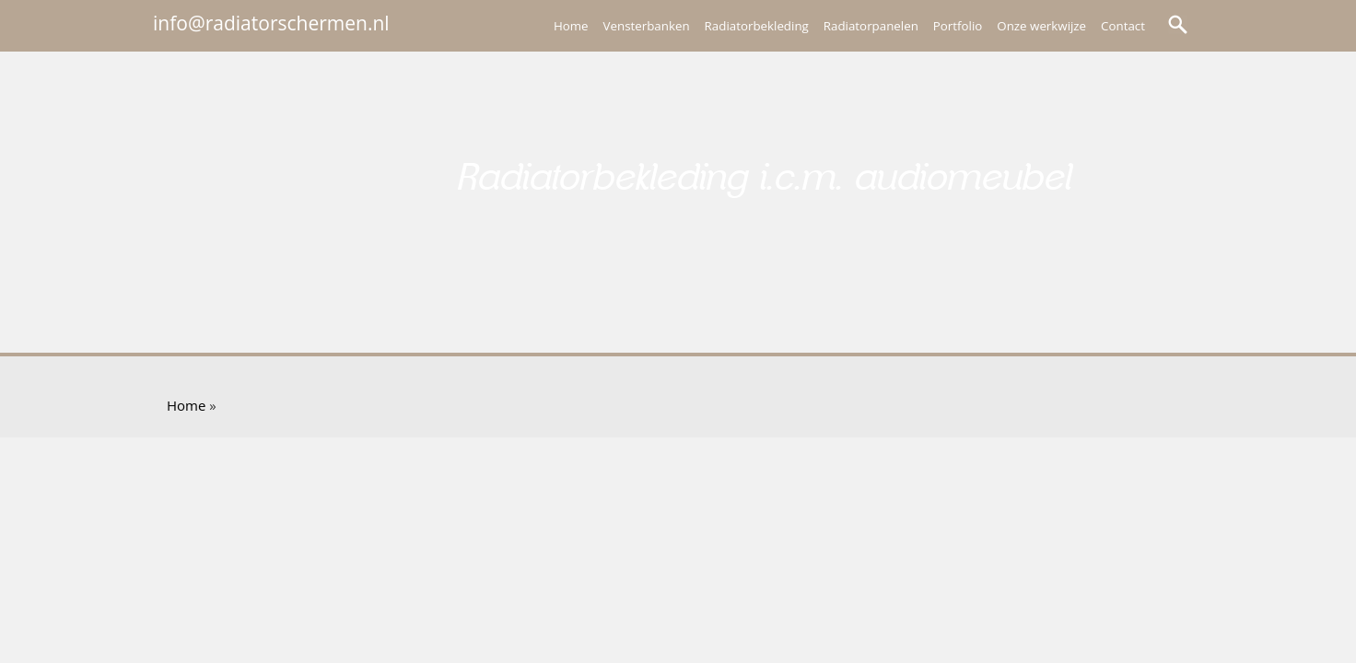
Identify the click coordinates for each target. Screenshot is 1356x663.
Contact (1123, 25)
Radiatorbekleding (757, 25)
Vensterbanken (646, 25)
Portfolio (957, 25)
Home (571, 25)
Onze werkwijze (1041, 25)
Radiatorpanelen (871, 25)
